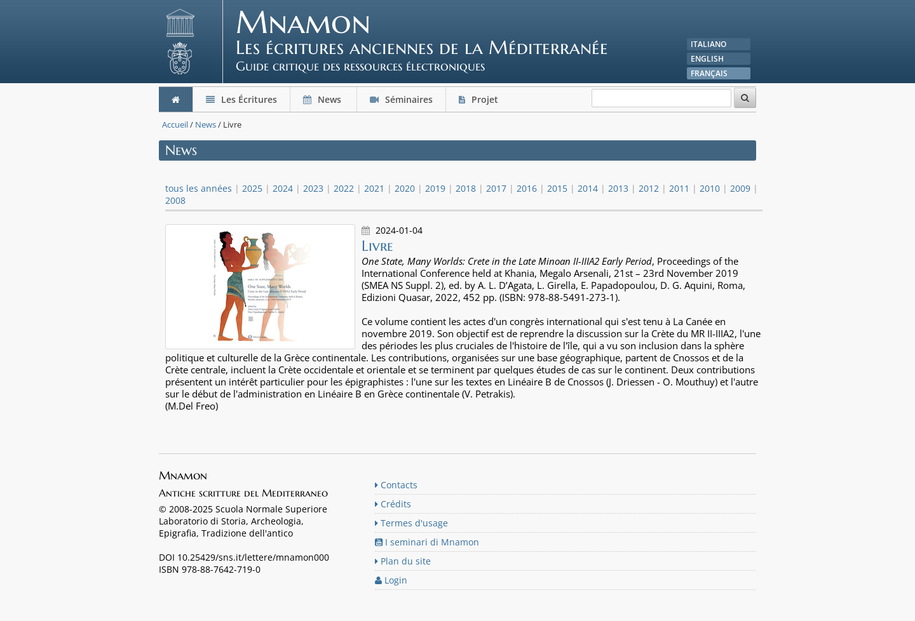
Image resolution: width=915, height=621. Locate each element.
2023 (313, 188)
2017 (496, 188)
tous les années (198, 188)
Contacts (396, 485)
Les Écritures (241, 99)
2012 (649, 188)
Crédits (393, 504)
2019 (435, 188)
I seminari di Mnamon (427, 542)
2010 (710, 188)
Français (709, 73)
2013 (618, 188)
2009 (740, 188)
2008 (175, 200)
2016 (527, 188)
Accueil (175, 124)
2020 (405, 188)
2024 (283, 188)
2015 (557, 188)
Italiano (708, 44)
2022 (344, 188)
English (707, 58)
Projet (480, 99)
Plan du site (403, 561)
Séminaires (401, 99)
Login (391, 580)
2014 (588, 188)
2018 (466, 188)
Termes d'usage (411, 523)
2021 (374, 188)
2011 (679, 188)
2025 (252, 188)
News (323, 99)
